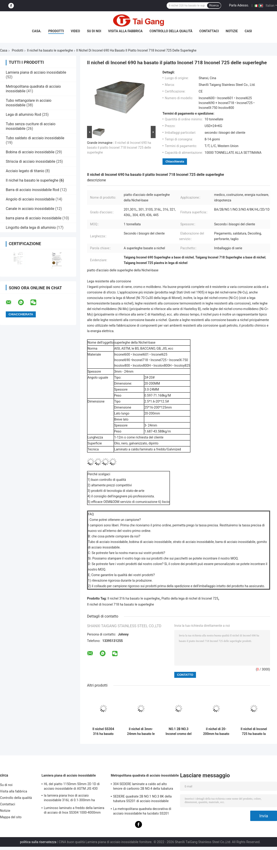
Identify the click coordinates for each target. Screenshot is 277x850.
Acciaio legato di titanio (25, 171)
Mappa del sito (10, 817)
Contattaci (209, 31)
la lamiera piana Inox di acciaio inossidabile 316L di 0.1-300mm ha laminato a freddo (69, 798)
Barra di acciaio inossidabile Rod (32, 190)
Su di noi (94, 31)
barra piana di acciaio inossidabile (33, 218)
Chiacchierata (175, 161)
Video (75, 31)
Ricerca (214, 5)
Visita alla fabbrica (125, 31)
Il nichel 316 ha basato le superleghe (134, 598)
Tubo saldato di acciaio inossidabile (35, 138)
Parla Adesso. (239, 5)
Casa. (37, 31)
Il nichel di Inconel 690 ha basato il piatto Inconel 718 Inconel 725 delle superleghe (119, 147)
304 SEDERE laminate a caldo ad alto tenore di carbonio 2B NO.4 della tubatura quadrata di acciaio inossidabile (143, 787)
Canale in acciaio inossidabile (30, 208)
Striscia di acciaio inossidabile (30, 161)
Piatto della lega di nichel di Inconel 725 (189, 598)
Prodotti (56, 31)
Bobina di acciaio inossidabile (30, 152)
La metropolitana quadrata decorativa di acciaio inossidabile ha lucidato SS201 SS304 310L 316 (142, 812)
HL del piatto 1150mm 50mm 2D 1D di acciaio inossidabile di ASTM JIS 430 (72, 786)
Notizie (232, 31)
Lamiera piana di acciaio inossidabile (36, 72)
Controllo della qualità (171, 31)
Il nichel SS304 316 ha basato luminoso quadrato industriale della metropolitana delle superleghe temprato (103, 731)
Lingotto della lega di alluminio (31, 227)
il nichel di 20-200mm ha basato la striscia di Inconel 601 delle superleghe (216, 731)
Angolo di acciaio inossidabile (30, 199)
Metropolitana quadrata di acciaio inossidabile (145, 775)
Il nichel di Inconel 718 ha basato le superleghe (120, 604)
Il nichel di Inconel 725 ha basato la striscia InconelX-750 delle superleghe (254, 731)
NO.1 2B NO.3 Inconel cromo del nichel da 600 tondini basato (179, 731)
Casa (3, 50)
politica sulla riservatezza (38, 842)
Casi (248, 31)
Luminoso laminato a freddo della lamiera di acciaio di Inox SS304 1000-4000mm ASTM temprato (74, 811)
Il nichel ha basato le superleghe (50, 50)
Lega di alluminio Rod (23, 114)
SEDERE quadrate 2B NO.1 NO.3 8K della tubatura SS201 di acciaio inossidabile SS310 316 (142, 799)
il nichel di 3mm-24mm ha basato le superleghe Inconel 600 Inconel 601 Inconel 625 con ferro (141, 731)
